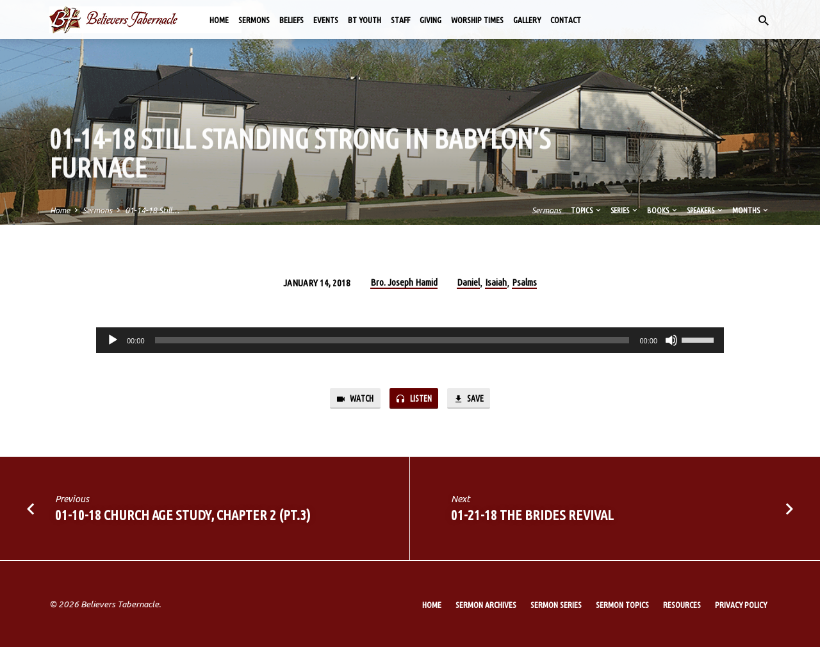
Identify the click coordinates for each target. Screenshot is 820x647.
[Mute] (671, 340)
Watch (351, 399)
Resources (682, 605)
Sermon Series (556, 605)
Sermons (254, 20)
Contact (565, 20)
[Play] (112, 340)
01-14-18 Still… (152, 210)
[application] (410, 340)
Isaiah (496, 282)
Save (473, 399)
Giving (430, 20)
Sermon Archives (485, 605)
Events (325, 20)
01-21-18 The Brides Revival (532, 517)
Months (751, 210)
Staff (400, 20)
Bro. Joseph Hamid (404, 282)
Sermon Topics (622, 605)
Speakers (706, 210)
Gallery (527, 20)
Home (219, 20)
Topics (587, 210)
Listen (414, 399)
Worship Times (477, 20)
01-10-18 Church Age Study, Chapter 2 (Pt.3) (183, 517)
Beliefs (291, 20)
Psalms (524, 282)
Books (663, 210)
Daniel (468, 282)
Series (625, 210)
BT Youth (364, 20)
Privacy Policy (741, 605)
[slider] (392, 340)
